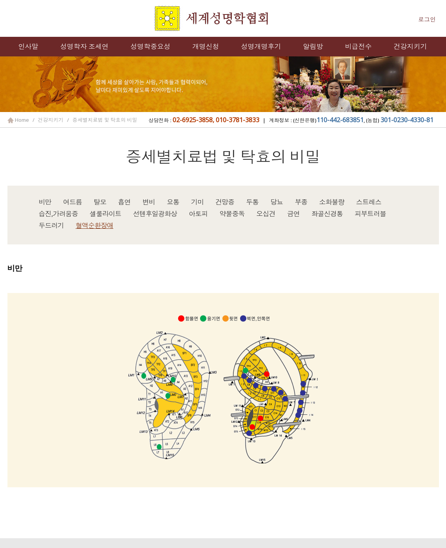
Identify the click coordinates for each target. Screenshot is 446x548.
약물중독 (231, 213)
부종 (301, 201)
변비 (148, 201)
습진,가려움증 (58, 213)
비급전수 (358, 46)
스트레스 (368, 201)
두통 (252, 201)
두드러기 (51, 225)
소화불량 (331, 201)
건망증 (224, 201)
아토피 (198, 213)
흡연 (124, 201)
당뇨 (276, 201)
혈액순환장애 (94, 225)
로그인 (427, 19)
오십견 (266, 213)
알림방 (313, 46)
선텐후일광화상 (155, 213)
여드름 (72, 201)
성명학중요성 (151, 46)
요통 (173, 201)
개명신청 (206, 46)
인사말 (28, 46)
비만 (45, 201)
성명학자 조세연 (84, 46)
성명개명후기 (261, 46)
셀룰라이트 (105, 213)
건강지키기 (410, 46)
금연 (293, 213)
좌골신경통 (327, 213)
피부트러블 (370, 213)
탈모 (100, 201)
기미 (197, 201)
